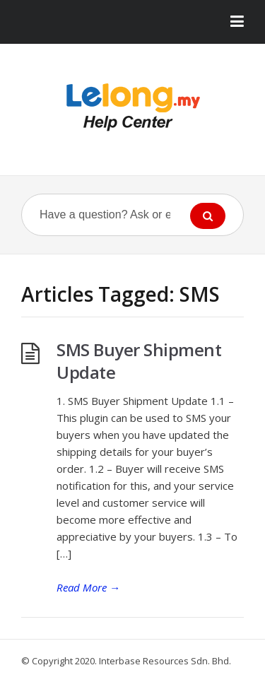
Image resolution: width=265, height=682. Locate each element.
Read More (88, 587)
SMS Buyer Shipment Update (139, 361)
